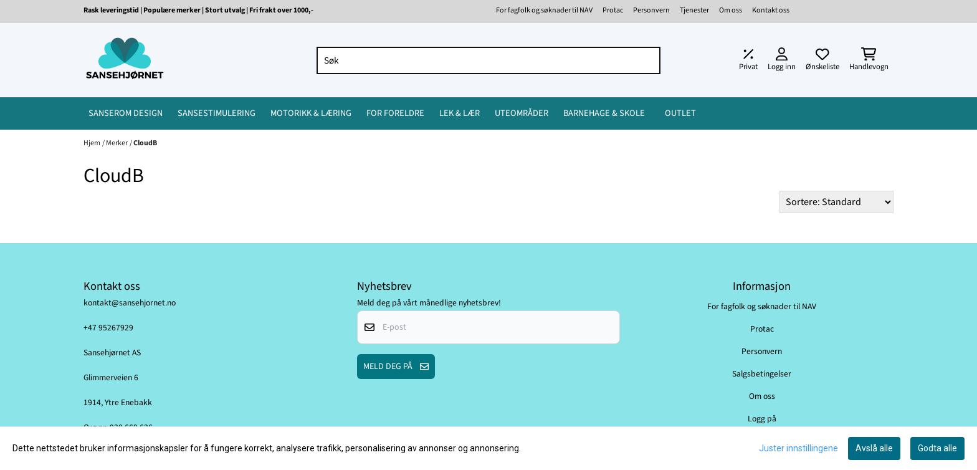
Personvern (651, 10)
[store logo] (124, 60)
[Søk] (489, 60)
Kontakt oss (770, 10)
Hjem (91, 143)
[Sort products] (836, 202)
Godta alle (937, 448)
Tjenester (694, 10)
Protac (613, 10)
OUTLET (680, 113)
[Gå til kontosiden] (782, 60)
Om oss (730, 10)
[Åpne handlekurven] (869, 60)
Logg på (762, 418)
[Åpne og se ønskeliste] (822, 60)
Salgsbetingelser (761, 374)
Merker (117, 143)
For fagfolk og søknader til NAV (544, 10)
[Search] (648, 60)
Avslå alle (874, 448)
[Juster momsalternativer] (748, 60)
